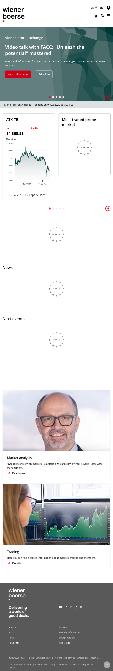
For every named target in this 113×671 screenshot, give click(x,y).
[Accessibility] (108, 7)
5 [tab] (63, 97)
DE (92, 7)
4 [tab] (60, 97)
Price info (44, 74)
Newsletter (14, 642)
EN (101, 7)
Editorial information (69, 632)
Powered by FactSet (44, 664)
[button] (107, 97)
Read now (18, 473)
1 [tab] (49, 97)
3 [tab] (56, 97)
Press (11, 632)
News (11, 637)
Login (96, 16)
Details (16, 563)
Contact (63, 627)
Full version (65, 642)
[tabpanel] (56, 64)
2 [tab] (53, 97)
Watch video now (18, 74)
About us (13, 627)
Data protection (67, 637)
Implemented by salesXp (67, 664)
